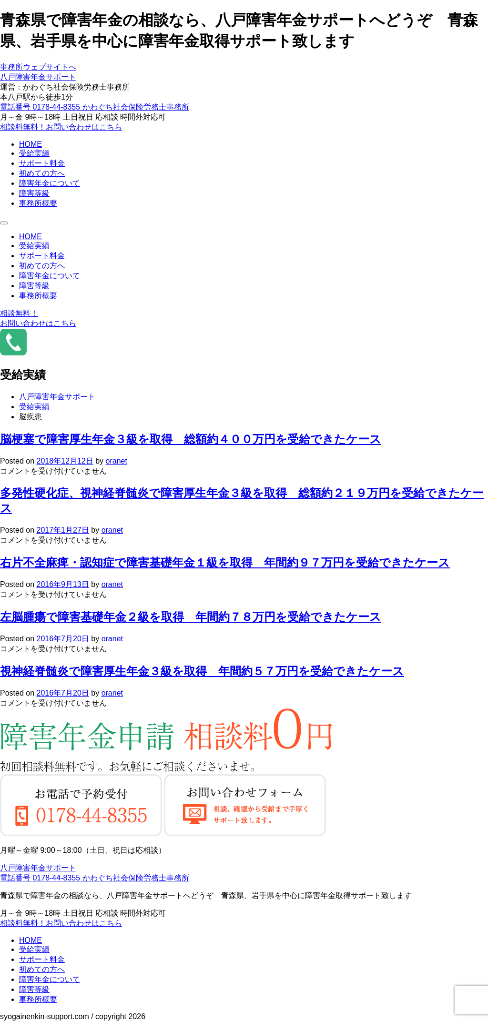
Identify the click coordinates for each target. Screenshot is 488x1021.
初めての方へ (42, 173)
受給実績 (34, 153)
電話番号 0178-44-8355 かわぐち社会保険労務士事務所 (94, 107)
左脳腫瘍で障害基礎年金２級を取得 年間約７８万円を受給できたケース (190, 616)
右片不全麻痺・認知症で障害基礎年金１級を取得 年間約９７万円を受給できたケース (225, 562)
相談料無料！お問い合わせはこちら (61, 127)
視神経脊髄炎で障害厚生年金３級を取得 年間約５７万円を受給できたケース (202, 671)
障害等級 (34, 193)
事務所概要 (38, 203)
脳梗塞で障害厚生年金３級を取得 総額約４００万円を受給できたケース (190, 439)
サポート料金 (42, 163)
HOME (30, 144)
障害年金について (49, 183)
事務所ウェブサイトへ (38, 67)
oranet (116, 461)
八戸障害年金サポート (38, 77)
